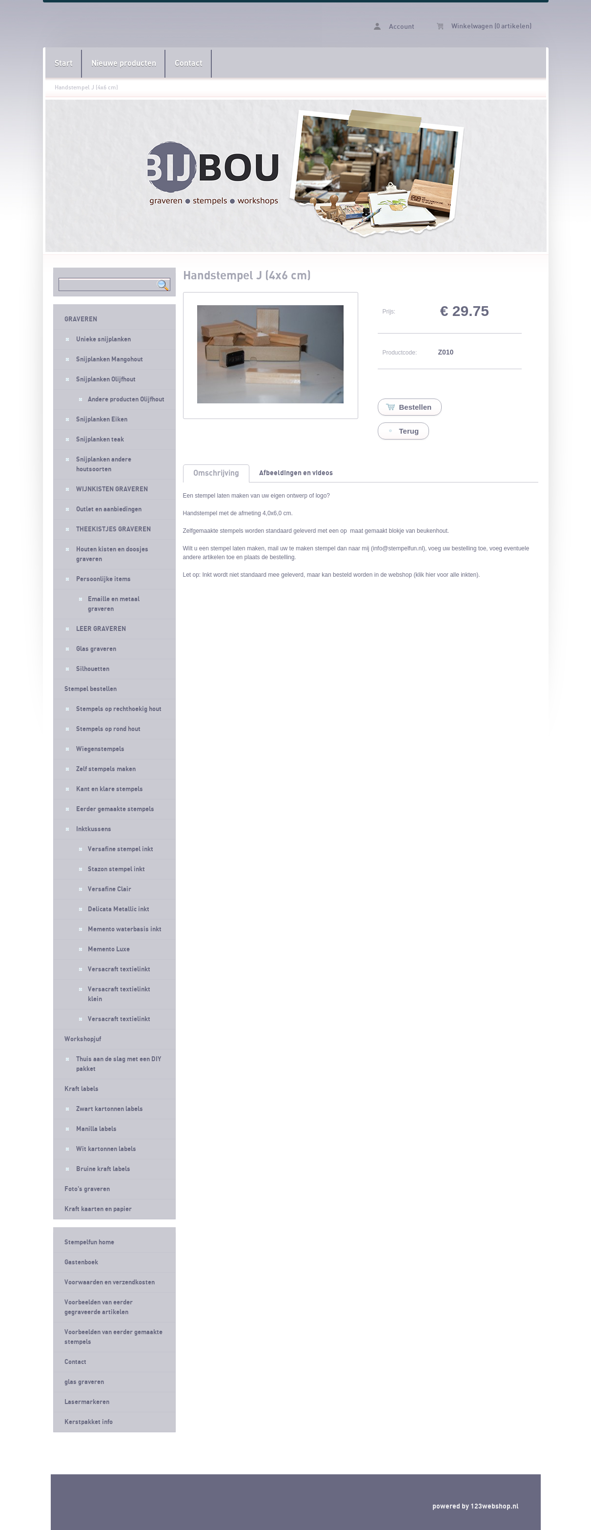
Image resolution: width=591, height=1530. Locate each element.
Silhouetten (92, 669)
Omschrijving (216, 473)
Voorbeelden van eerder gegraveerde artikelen (98, 1307)
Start (64, 63)
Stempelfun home (89, 1242)
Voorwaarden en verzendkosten (109, 1282)
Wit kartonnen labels (106, 1149)
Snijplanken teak (100, 439)
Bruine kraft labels (103, 1169)
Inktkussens (93, 829)
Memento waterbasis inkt (125, 929)
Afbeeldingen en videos (296, 473)
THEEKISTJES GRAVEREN (113, 529)
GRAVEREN (80, 319)
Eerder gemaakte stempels (115, 809)
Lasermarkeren (86, 1402)
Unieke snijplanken (103, 339)
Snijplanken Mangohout (109, 359)
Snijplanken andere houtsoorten (103, 464)
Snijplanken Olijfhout (106, 379)
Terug (409, 431)
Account (394, 26)
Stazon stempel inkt (116, 869)
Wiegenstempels (100, 749)
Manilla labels (96, 1129)
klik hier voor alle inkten (445, 574)
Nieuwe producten (123, 63)
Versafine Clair (109, 889)
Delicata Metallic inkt (118, 909)
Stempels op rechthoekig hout (119, 709)
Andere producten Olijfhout (126, 399)
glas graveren (84, 1382)
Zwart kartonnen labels (109, 1109)
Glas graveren (96, 649)
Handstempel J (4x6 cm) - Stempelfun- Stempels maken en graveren (170, 24)
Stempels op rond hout (108, 729)
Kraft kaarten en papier (98, 1209)
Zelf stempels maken (106, 769)
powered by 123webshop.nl (475, 1506)
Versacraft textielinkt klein (119, 994)
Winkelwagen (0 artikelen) (484, 26)
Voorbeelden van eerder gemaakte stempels (113, 1337)
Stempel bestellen (90, 689)
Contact (189, 63)
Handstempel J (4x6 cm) (86, 87)
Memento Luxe (109, 949)
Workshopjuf (82, 1039)
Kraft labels (81, 1089)
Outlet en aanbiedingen (109, 509)
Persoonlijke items (103, 579)
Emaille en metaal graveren (114, 604)
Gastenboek (81, 1262)
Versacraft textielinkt (119, 969)
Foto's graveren (87, 1189)
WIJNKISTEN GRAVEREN (112, 489)
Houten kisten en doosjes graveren (112, 554)
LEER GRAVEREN (101, 629)
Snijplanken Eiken (101, 419)
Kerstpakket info (88, 1422)
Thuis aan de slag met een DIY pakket (118, 1064)
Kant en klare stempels (109, 789)
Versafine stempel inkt (120, 849)
